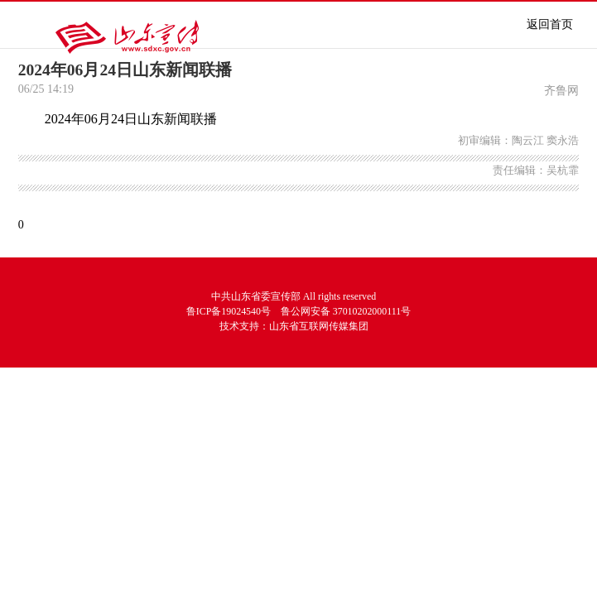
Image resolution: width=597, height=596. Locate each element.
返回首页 (550, 24)
